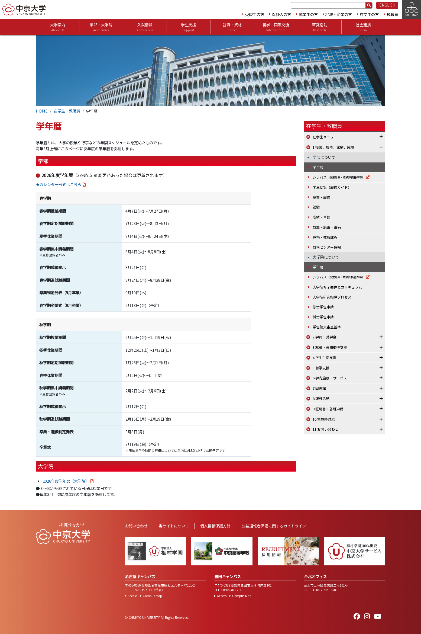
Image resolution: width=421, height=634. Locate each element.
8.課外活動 (321, 398)
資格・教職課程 (325, 237)
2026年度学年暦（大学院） (66, 481)
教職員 (392, 14)
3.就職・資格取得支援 (330, 347)
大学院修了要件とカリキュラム (337, 287)
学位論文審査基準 (327, 326)
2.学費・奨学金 (324, 337)
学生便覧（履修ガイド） (332, 187)
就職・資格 (232, 27)
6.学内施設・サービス (330, 377)
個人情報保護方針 (215, 526)
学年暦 (318, 167)
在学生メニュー (325, 136)
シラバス (339, 177)
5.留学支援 (321, 367)
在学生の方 (369, 14)
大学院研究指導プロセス (332, 297)
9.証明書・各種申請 (328, 408)
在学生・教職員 (67, 111)
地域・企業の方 (338, 14)
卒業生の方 (308, 14)
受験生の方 (254, 14)
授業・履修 (321, 197)
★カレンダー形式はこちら (58, 184)
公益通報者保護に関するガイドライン (274, 526)
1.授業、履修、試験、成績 (333, 147)
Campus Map (152, 596)
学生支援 (188, 27)
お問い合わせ (136, 526)
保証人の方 (281, 14)
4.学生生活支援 (324, 357)
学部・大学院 (101, 27)
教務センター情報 (327, 247)
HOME (42, 111)
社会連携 (363, 27)
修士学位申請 (323, 306)
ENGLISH (387, 5)
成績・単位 (321, 217)
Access (132, 596)
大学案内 (57, 27)
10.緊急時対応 (324, 419)
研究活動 (319, 27)
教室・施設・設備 (327, 227)
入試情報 (145, 27)
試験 (316, 207)
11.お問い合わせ (325, 429)
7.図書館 (319, 388)
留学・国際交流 (276, 27)
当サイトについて (174, 526)
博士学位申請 (323, 316)
